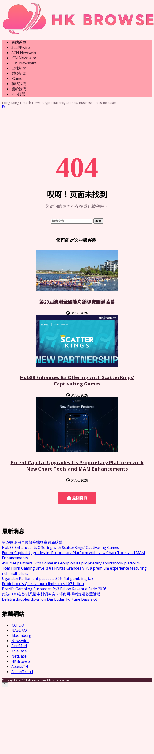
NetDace (19, 656)
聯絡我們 (18, 83)
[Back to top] (5, 684)
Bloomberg (21, 635)
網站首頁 (18, 42)
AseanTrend (22, 671)
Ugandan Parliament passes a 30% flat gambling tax (47, 578)
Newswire (20, 640)
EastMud (19, 645)
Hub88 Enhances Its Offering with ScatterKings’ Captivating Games (77, 380)
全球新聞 (18, 68)
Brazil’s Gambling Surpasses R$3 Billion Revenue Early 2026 (54, 588)
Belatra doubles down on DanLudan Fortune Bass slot (49, 599)
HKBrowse (20, 661)
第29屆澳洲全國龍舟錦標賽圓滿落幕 (77, 302)
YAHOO (17, 625)
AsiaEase (19, 651)
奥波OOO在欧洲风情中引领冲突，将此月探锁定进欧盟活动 (51, 594)
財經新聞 (18, 73)
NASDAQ (19, 630)
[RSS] (3, 107)
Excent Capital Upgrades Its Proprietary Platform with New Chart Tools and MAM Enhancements (77, 465)
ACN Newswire (24, 52)
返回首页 (77, 498)
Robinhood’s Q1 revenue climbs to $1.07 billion (43, 583)
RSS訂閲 (18, 94)
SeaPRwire (20, 47)
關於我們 (18, 88)
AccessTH (19, 666)
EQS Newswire (24, 63)
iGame (16, 78)
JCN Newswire (23, 57)
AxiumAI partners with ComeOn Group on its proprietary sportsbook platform (71, 563)
